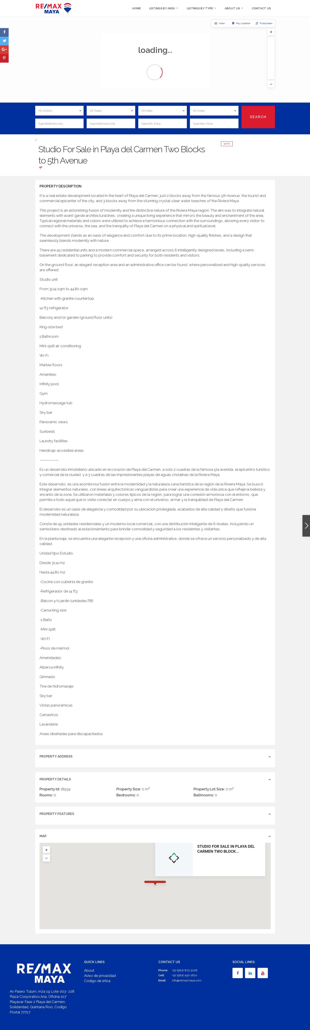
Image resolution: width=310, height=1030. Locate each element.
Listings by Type (200, 8)
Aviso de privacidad (100, 975)
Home (136, 8)
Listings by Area (162, 8)
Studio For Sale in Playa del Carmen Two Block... (226, 849)
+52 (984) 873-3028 (184, 970)
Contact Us (261, 8)
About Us (232, 8)
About (89, 970)
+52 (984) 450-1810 (184, 975)
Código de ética (97, 981)
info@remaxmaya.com (187, 980)
